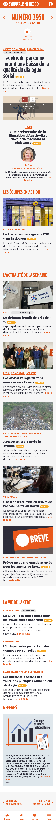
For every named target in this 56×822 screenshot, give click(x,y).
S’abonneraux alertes (28, 38)
